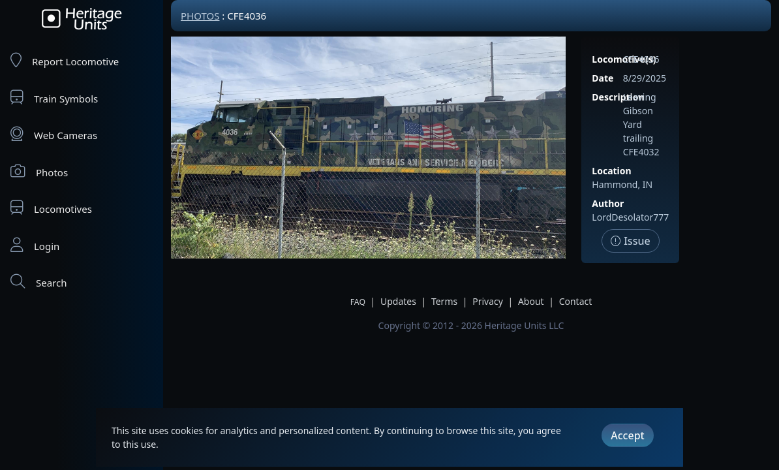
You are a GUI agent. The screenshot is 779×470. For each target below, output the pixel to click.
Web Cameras (53, 134)
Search (38, 281)
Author (608, 203)
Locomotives (51, 207)
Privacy (487, 301)
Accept (627, 435)
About (531, 301)
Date (602, 78)
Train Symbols (54, 97)
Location (611, 170)
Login (34, 245)
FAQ (357, 301)
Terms (444, 301)
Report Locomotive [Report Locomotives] (64, 60)
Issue (630, 241)
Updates (398, 301)
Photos (39, 171)
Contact (575, 301)
